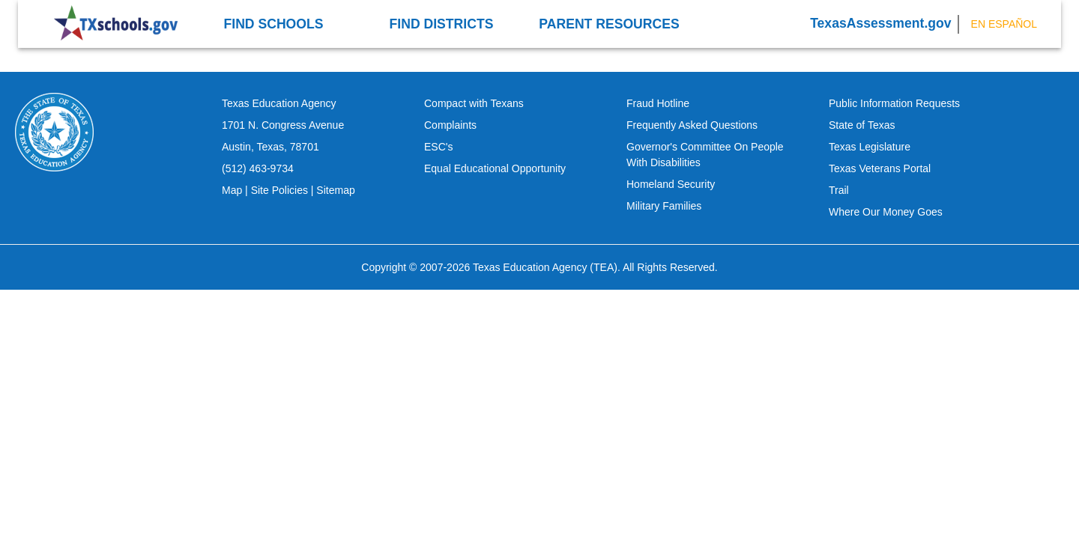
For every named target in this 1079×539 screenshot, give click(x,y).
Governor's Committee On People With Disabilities (705, 154)
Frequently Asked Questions (692, 125)
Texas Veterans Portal (880, 168)
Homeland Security (670, 184)
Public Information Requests (894, 103)
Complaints (450, 125)
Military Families (663, 206)
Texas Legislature (869, 147)
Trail (839, 190)
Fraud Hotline (657, 103)
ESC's (438, 147)
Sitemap (335, 190)
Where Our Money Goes (886, 212)
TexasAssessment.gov (880, 23)
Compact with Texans (474, 103)
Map (232, 190)
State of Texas (862, 125)
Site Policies (279, 190)
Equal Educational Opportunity (495, 168)
